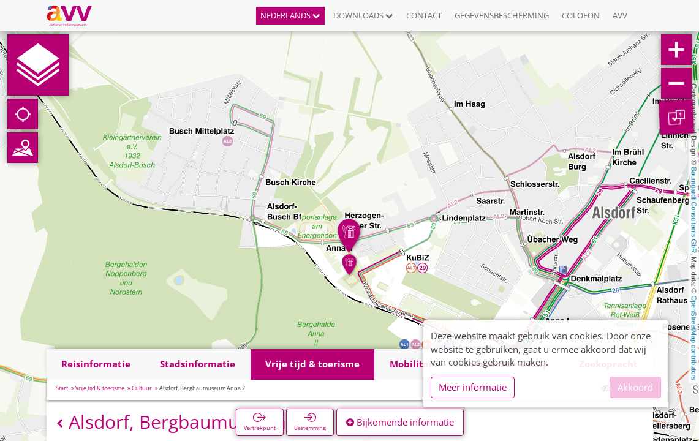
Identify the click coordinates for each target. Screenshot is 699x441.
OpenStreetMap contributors (694, 337)
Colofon (581, 15)
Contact (424, 15)
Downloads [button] (363, 15)
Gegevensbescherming (502, 15)
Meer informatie (473, 387)
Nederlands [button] (290, 15)
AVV (620, 15)
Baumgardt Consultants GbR (694, 210)
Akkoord (635, 387)
